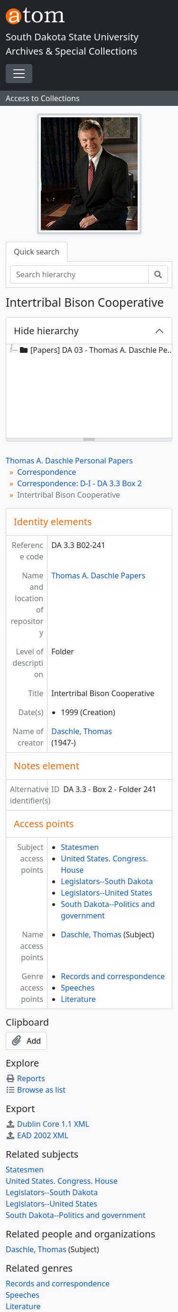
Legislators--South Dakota (107, 881)
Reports (25, 1078)
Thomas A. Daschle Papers (98, 575)
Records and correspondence (113, 976)
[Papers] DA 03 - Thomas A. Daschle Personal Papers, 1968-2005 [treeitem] (98, 350)
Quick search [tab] (36, 251)
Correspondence (46, 472)
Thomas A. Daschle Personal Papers (69, 460)
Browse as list (36, 1090)
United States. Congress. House (62, 1181)
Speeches (77, 987)
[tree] (89, 391)
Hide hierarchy (46, 330)
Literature (78, 999)
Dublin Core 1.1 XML (47, 1124)
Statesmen (80, 847)
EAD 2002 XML (37, 1135)
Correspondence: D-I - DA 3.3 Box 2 (79, 483)
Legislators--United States (106, 892)
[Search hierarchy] (79, 274)
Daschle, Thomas (81, 731)
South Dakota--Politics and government (76, 1215)
